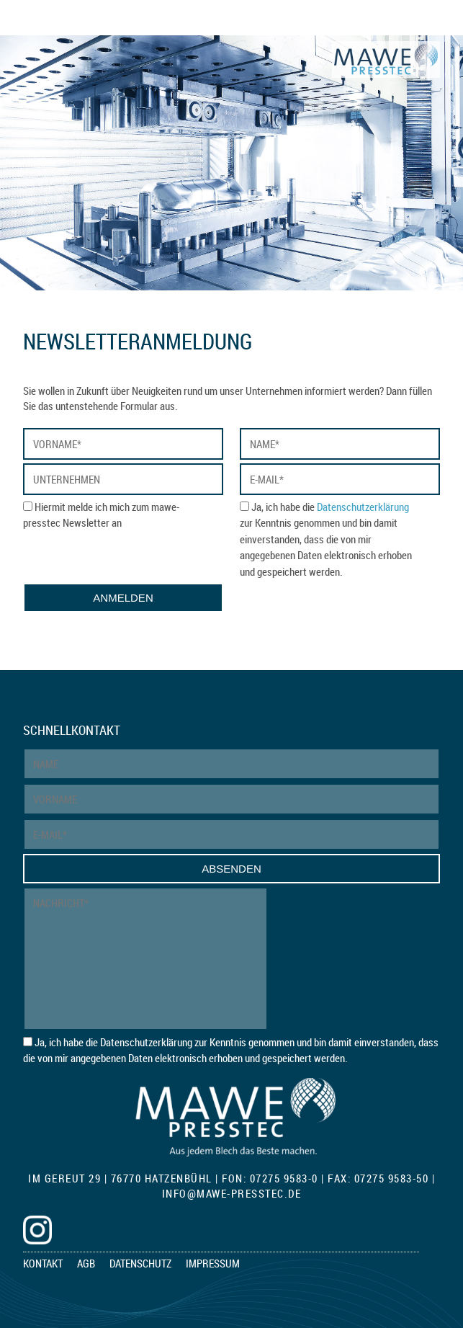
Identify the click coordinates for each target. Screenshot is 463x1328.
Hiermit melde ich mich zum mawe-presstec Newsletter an (101, 514)
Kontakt (43, 1263)
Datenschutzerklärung (363, 506)
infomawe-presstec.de (232, 1193)
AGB (86, 1263)
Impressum (213, 1263)
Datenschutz (140, 1263)
